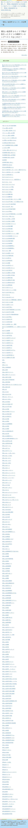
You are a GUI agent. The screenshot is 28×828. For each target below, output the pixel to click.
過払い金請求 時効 (6, 696)
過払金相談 (5, 791)
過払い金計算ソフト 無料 (8, 634)
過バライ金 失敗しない (7, 231)
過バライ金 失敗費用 (7, 243)
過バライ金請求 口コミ (7, 342)
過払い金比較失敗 (6, 588)
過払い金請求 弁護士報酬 (8, 691)
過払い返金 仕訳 (6, 387)
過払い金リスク (6, 521)
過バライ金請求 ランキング (8, 338)
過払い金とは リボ (6, 495)
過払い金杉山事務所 (7, 580)
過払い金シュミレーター (8, 477)
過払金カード (5, 764)
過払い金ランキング (7, 519)
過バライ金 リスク (7, 182)
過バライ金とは (6, 294)
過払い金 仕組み (6, 401)
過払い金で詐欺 (6, 485)
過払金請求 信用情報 (7, 806)
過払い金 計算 (5, 433)
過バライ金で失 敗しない (8, 292)
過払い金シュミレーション (8, 475)
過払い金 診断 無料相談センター (10, 438)
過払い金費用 (5, 725)
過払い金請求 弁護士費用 (8, 693)
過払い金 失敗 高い (6, 416)
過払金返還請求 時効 (7, 813)
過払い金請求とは (6, 718)
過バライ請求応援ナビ (7, 174)
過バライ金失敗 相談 (7, 321)
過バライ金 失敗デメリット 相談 (10, 233)
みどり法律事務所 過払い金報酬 (10, 145)
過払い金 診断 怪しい (7, 436)
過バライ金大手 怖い (7, 307)
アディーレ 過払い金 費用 (8, 133)
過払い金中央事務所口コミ (8, 531)
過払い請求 (5, 369)
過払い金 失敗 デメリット (8, 411)
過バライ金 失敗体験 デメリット (10, 236)
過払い (4, 362)
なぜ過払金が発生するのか (8, 142)
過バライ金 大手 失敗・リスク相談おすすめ (12, 201)
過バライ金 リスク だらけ (8, 184)
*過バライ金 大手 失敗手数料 (9, 125)
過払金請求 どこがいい (8, 804)
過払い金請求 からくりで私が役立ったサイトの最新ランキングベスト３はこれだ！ (13, 34)
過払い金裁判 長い (6, 620)
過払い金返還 (5, 730)
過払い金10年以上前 (7, 441)
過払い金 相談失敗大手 (7, 431)
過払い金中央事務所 (7, 529)
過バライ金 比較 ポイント (8, 267)
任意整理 (4, 160)
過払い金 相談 (5, 428)
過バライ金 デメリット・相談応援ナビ (11, 179)
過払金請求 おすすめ (7, 796)
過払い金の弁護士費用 (7, 512)
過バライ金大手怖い (7, 317)
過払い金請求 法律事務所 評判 (9, 701)
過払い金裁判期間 (6, 622)
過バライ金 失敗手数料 (7, 240)
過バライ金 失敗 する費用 (8, 221)
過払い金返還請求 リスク (8, 737)
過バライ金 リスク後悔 (7, 189)
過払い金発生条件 (6, 605)
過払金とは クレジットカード (9, 772)
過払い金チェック (6, 482)
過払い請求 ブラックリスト (8, 374)
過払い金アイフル (6, 445)
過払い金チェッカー (7, 480)
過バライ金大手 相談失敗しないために (11, 309)
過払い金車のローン (7, 728)
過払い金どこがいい (7, 487)
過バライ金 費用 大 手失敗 (8, 272)
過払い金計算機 (6, 639)
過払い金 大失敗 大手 (7, 404)
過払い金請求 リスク (7, 674)
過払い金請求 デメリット (8, 664)
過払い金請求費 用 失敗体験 (9, 723)
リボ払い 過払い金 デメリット (9, 150)
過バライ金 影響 (6, 250)
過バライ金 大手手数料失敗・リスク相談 (12, 214)
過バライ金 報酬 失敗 (7, 194)
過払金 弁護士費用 (6, 757)
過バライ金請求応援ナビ (8, 355)
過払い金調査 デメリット (8, 656)
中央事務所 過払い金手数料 (8, 155)
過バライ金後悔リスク (7, 333)
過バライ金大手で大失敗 (8, 312)
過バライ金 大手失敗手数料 (8, 209)
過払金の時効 (5, 781)
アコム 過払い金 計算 (7, 128)
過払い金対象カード (7, 563)
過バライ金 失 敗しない (8, 216)
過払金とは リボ (6, 774)
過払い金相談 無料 (6, 610)
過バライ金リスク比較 (7, 302)
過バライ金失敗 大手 (7, 319)
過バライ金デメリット (7, 287)
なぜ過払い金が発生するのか (9, 140)
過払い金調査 (5, 654)
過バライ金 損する (6, 258)
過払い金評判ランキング (8, 649)
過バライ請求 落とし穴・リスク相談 (11, 172)
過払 (3, 360)
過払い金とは (5, 490)
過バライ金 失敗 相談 (7, 228)
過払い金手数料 (6, 571)
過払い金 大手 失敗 (6, 406)
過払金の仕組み (6, 779)
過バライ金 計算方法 (7, 270)
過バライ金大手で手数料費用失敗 (10, 314)
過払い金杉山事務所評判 (8, 583)
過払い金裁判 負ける (7, 617)
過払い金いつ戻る (6, 463)
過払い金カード (6, 468)
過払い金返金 (5, 745)
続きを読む (24, 55)
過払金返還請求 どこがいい (8, 811)
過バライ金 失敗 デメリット (9, 223)
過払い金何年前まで (7, 541)
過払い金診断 (5, 644)
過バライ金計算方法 (7, 335)
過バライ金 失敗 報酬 (7, 226)
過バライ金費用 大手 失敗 (8, 357)
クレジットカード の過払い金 (9, 137)
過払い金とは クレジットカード (10, 492)
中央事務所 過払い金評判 (8, 157)
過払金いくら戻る (6, 762)
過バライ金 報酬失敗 (7, 196)
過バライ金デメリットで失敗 (9, 290)
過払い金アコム (6, 448)
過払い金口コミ (6, 548)
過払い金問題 (5, 553)
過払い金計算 (5, 624)
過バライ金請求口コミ (7, 352)
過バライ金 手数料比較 (7, 255)
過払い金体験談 (6, 536)
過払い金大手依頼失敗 (7, 558)
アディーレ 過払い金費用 (8, 135)
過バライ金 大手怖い (7, 211)
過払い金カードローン (7, 470)
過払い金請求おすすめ (7, 710)
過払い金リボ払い (6, 524)
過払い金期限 (5, 578)
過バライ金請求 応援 (7, 345)
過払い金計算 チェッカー (8, 627)
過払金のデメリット (7, 777)
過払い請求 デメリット (7, 372)
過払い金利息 (5, 546)
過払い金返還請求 (6, 732)
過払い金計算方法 (6, 637)
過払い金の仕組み (6, 509)
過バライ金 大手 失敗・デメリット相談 (11, 199)
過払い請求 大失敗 (6, 377)
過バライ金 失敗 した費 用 (8, 218)
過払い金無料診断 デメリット (9, 600)
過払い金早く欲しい (7, 573)
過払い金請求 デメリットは (9, 666)
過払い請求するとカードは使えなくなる (12, 384)
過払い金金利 (5, 747)
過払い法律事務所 (6, 367)
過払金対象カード (6, 786)
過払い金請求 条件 (6, 698)
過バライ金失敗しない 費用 (9, 324)
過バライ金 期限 (6, 263)
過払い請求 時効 (6, 382)
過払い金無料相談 (6, 595)
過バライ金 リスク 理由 (8, 187)
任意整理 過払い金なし (7, 162)
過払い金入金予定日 (7, 544)
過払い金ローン (6, 526)
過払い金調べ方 (6, 651)
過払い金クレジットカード (8, 472)
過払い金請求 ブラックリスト (9, 671)
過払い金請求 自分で (7, 705)
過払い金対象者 (6, 568)
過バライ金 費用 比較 (7, 277)
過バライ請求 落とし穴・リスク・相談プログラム (14, 169)
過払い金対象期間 (6, 566)
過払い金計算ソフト (7, 632)
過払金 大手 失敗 (6, 754)
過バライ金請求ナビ (7, 347)
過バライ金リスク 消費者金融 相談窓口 (12, 299)
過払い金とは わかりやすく (8, 497)
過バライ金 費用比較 (7, 285)
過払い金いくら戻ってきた (8, 453)
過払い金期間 (5, 575)
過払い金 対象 (5, 418)
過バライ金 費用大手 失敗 (8, 280)
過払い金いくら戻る (7, 455)
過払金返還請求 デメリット (8, 808)
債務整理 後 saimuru (7, 164)
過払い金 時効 (5, 421)
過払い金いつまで (6, 460)
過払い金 (4, 389)
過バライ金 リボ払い (7, 191)
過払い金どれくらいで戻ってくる (10, 499)
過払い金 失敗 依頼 (6, 414)
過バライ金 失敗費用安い (8, 245)
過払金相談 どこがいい (7, 794)
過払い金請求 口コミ (7, 676)
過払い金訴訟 (5, 642)
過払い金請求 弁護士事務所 (8, 688)
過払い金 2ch (5, 391)
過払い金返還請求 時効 (7, 742)
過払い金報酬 (5, 556)
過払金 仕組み (5, 752)
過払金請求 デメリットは (8, 801)
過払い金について (6, 504)
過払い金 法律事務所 (7, 423)
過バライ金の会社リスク (8, 297)
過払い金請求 (5, 659)
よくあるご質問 (6, 147)
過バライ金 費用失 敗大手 (8, 282)
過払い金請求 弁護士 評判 (8, 686)
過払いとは (5, 365)
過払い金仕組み (6, 534)
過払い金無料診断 (6, 598)
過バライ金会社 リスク (7, 304)
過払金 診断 (5, 759)
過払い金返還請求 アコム (8, 735)
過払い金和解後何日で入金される (10, 551)
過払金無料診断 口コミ (7, 789)
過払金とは (5, 769)
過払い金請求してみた (7, 713)
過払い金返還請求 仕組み (8, 740)
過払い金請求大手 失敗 (7, 720)
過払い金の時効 (6, 514)
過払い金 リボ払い (6, 399)
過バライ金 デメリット (7, 177)
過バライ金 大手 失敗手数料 (9, 204)
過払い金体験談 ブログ (7, 539)
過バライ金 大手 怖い (7, 206)
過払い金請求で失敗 (7, 715)
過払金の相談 (5, 784)
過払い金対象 (5, 561)
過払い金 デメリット (7, 396)
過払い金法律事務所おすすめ (9, 593)
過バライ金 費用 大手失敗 (8, 275)
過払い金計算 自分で (7, 629)
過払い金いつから (6, 458)
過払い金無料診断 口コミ (8, 602)
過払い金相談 (5, 607)
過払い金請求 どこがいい (8, 669)
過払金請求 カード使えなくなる (10, 799)
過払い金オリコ (6, 465)
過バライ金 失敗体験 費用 (8, 238)
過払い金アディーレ (7, 450)
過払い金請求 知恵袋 (7, 703)
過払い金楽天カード (7, 585)
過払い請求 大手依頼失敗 (8, 379)
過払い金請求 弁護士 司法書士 (9, 683)
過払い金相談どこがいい (8, 612)
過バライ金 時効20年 (7, 260)
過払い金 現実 (5, 426)
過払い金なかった (6, 502)
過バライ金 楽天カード (7, 265)
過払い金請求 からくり (13, 41)
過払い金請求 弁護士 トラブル (9, 681)
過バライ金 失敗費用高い (8, 248)
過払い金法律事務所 (7, 590)
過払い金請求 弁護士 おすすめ (9, 678)
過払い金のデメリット (7, 507)
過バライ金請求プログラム (8, 350)
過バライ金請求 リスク (7, 340)
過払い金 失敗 (5, 409)
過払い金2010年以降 (7, 443)
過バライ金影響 (6, 330)
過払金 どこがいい (6, 750)
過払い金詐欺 (5, 647)
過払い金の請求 (6, 517)
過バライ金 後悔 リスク (8, 253)
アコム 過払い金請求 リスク (9, 130)
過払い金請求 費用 (6, 708)
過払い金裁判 (5, 615)
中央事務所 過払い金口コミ (8, 152)
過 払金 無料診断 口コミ (8, 167)
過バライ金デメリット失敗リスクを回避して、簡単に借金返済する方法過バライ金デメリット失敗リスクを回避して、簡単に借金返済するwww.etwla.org (14, 6)
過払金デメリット (6, 767)
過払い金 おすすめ (6, 394)
